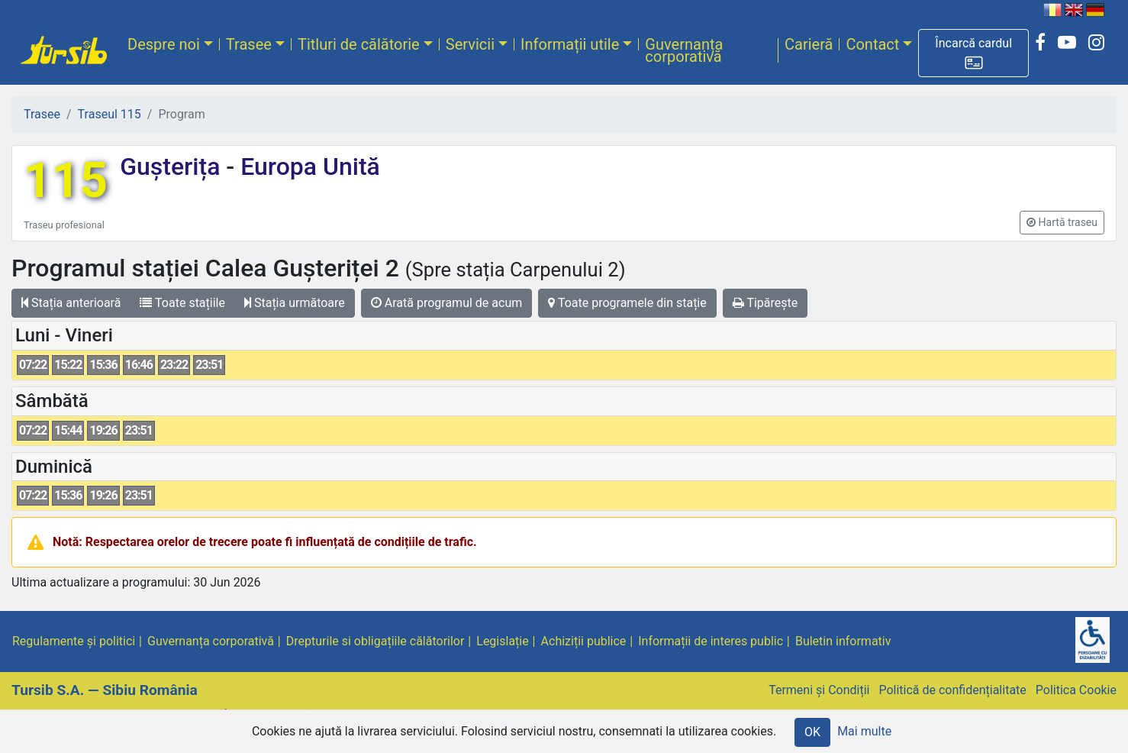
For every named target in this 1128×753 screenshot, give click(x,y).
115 (66, 180)
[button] (973, 53)
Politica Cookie (1076, 690)
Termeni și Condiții (819, 690)
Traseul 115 (109, 114)
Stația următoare (294, 303)
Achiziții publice (584, 641)
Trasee (249, 44)
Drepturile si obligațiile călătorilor (375, 641)
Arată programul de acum (446, 303)
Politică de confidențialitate (952, 690)
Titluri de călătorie (359, 44)
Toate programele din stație (627, 303)
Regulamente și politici (73, 641)
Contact (872, 44)
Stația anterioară (71, 303)
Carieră (809, 44)
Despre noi (163, 44)
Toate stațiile (182, 303)
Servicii (470, 44)
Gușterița (173, 166)
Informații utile (569, 44)
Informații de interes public (710, 641)
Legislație (502, 641)
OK (812, 732)
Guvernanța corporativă (684, 50)
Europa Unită (307, 166)
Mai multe (864, 731)
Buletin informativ (843, 641)
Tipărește (765, 303)
